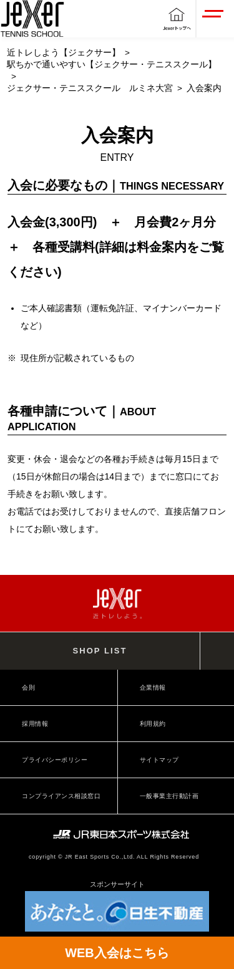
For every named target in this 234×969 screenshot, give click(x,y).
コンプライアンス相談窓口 (61, 796)
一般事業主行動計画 (169, 796)
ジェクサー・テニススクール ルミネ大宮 (90, 88)
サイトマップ (159, 759)
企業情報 (153, 687)
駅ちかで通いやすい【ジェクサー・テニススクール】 (112, 64)
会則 (28, 687)
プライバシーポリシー (54, 759)
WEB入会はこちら (117, 953)
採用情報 (35, 723)
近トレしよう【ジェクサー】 (63, 52)
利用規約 (153, 723)
